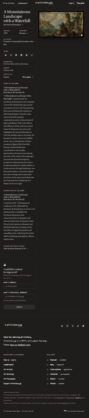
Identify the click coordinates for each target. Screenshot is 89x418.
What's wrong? (10, 282)
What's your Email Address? (15, 292)
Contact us (78, 397)
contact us (65, 403)
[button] (9, 3)
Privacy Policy (59, 397)
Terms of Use (70, 397)
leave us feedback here (20, 345)
